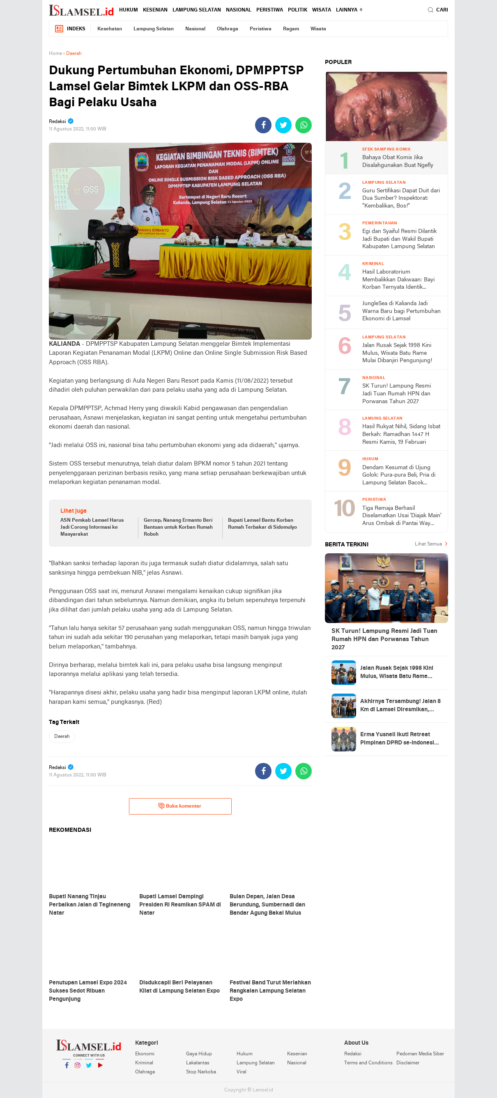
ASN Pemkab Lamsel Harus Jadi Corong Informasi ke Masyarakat (92, 527)
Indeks (69, 29)
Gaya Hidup (199, 1054)
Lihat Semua (428, 544)
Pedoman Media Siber (420, 1054)
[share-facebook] (263, 125)
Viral (241, 1072)
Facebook (66, 1068)
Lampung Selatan (197, 10)
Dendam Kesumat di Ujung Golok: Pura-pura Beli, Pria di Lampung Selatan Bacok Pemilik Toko (398, 476)
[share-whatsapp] (303, 125)
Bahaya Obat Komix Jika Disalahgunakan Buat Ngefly (397, 162)
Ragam (291, 29)
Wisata (321, 10)
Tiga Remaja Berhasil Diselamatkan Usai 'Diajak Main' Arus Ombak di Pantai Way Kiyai (401, 516)
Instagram (78, 1068)
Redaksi (352, 1054)
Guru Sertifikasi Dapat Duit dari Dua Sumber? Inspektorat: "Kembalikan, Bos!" (401, 198)
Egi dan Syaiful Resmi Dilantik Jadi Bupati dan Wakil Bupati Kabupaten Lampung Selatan (399, 239)
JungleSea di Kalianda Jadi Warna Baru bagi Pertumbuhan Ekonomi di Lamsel (401, 311)
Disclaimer (407, 1063)
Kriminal (144, 1063)
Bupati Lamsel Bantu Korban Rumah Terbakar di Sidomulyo (262, 524)
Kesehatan (109, 29)
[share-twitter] (283, 125)
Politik (297, 10)
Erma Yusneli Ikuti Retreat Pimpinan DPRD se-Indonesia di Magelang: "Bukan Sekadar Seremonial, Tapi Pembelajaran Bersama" (399, 739)
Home (55, 53)
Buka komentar (179, 806)
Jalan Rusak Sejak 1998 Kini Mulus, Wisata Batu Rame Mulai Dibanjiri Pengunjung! (397, 353)
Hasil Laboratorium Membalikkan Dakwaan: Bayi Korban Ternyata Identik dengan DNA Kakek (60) (398, 280)
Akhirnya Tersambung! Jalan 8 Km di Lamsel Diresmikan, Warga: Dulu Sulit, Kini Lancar (400, 706)
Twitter (89, 1068)
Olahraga (227, 29)
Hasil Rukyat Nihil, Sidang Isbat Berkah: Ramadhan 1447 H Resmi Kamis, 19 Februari (401, 434)
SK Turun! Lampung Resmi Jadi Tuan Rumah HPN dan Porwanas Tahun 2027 (396, 393)
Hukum (128, 10)
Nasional (238, 10)
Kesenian (155, 10)
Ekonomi (144, 1054)
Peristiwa (269, 10)
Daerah (62, 736)
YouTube (100, 1068)
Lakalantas (197, 1063)
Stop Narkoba (201, 1072)
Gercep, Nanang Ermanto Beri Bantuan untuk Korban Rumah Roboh (178, 527)
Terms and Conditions (368, 1063)
